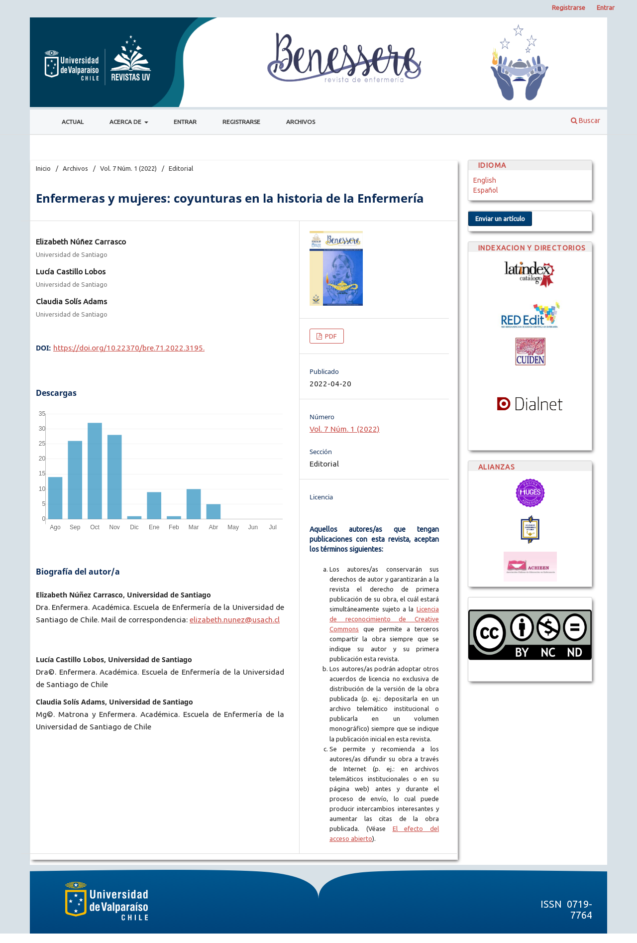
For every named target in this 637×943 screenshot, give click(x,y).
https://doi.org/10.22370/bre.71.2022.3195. (129, 348)
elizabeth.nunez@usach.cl (235, 619)
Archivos (300, 121)
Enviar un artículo (500, 218)
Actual (73, 121)
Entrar (185, 121)
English (484, 180)
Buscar (585, 120)
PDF (330, 336)
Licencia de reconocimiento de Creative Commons (384, 618)
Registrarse (241, 121)
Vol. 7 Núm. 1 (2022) (128, 168)
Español (485, 190)
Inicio (43, 168)
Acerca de (126, 121)
